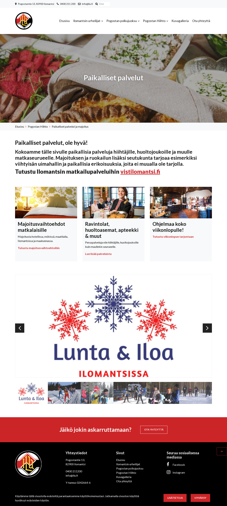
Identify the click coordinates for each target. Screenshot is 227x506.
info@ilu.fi (87, 3)
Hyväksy (200, 497)
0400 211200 (74, 471)
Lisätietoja (175, 497)
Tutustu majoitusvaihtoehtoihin (39, 248)
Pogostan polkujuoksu (121, 21)
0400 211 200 (67, 3)
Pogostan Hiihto (154, 21)
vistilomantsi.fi (140, 171)
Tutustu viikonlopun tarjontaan (173, 236)
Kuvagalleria (180, 21)
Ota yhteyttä (201, 21)
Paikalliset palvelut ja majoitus (70, 126)
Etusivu (64, 21)
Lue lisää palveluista (98, 253)
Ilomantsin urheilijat (87, 21)
